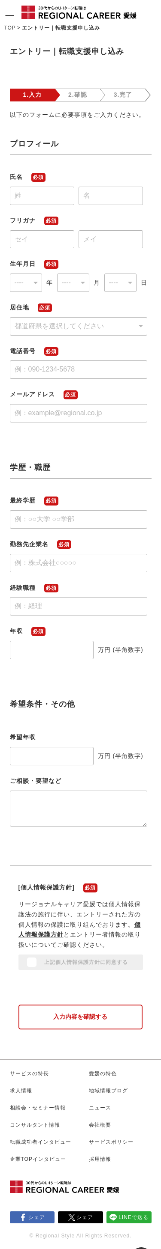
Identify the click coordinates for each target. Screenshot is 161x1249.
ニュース (100, 1108)
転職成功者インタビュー (40, 1142)
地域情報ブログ (108, 1091)
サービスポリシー (111, 1142)
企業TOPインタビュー (38, 1159)
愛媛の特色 (103, 1074)
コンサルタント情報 (35, 1125)
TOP (9, 28)
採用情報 (100, 1159)
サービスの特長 (29, 1074)
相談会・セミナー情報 (38, 1108)
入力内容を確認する (80, 1016)
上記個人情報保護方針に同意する (86, 962)
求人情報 (21, 1091)
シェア (36, 1217)
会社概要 (100, 1125)
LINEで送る (133, 1217)
